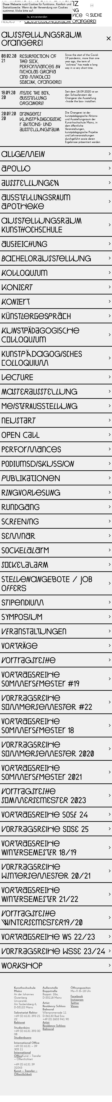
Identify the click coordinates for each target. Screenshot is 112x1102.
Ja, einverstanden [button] (37, 16)
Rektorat (19, 1022)
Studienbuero (22, 1037)
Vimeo (75, 1006)
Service (73, 15)
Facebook (77, 996)
